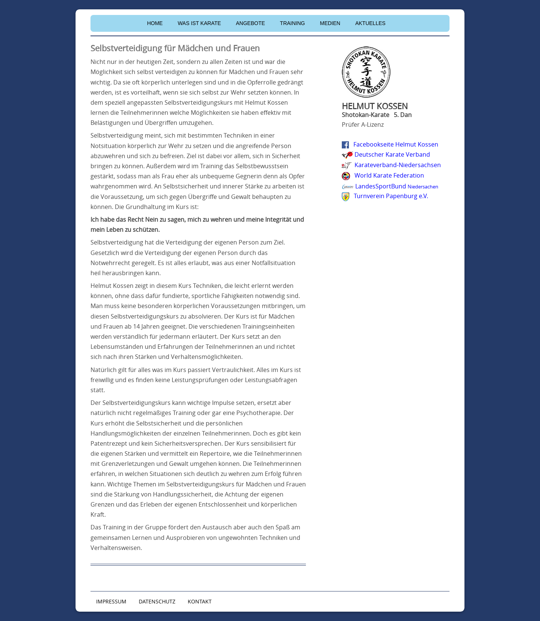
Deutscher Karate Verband (392, 154)
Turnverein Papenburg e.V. (391, 196)
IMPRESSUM (111, 601)
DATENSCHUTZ (157, 601)
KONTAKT (200, 601)
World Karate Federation (389, 175)
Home (155, 23)
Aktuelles (370, 23)
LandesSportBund (396, 186)
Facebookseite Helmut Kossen (395, 144)
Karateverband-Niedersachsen (398, 165)
